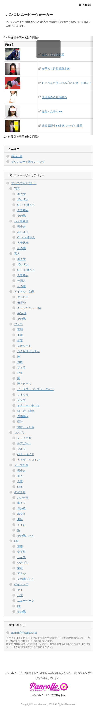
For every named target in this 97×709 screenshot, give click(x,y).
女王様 (21, 551)
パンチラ (22, 497)
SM (16, 541)
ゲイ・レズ (21, 584)
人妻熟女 (22, 210)
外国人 (21, 280)
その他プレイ (25, 578)
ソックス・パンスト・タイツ (35, 389)
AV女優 (21, 313)
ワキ (20, 372)
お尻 (20, 362)
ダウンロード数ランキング (28, 161)
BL (19, 606)
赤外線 (21, 508)
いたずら (22, 562)
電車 (20, 546)
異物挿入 (22, 416)
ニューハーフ (25, 600)
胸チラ (21, 503)
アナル (21, 573)
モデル (21, 302)
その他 (21, 215)
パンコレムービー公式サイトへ (48, 695)
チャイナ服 (24, 438)
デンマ (21, 400)
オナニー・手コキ (28, 405)
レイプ (21, 557)
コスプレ (19, 432)
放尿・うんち (25, 427)
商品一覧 (16, 156)
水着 (20, 340)
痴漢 (20, 568)
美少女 (21, 194)
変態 (20, 329)
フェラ (21, 367)
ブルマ (21, 448)
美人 (20, 475)
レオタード (24, 345)
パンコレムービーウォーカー (29, 15)
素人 (17, 253)
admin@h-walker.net (24, 632)
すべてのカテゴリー (23, 183)
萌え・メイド (25, 454)
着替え (21, 513)
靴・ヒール (24, 383)
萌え (20, 486)
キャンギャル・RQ (29, 307)
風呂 (20, 519)
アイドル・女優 (24, 291)
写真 (17, 188)
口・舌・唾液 (25, 410)
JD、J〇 (22, 199)
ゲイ (20, 589)
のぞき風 (19, 492)
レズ (20, 595)
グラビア (22, 297)
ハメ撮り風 (21, 221)
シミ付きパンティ (28, 351)
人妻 (20, 481)
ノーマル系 (21, 465)
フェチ (18, 324)
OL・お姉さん (26, 204)
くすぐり (22, 394)
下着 (20, 335)
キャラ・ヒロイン (28, 459)
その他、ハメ (25, 535)
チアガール (24, 443)
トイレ (21, 524)
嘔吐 (20, 421)
